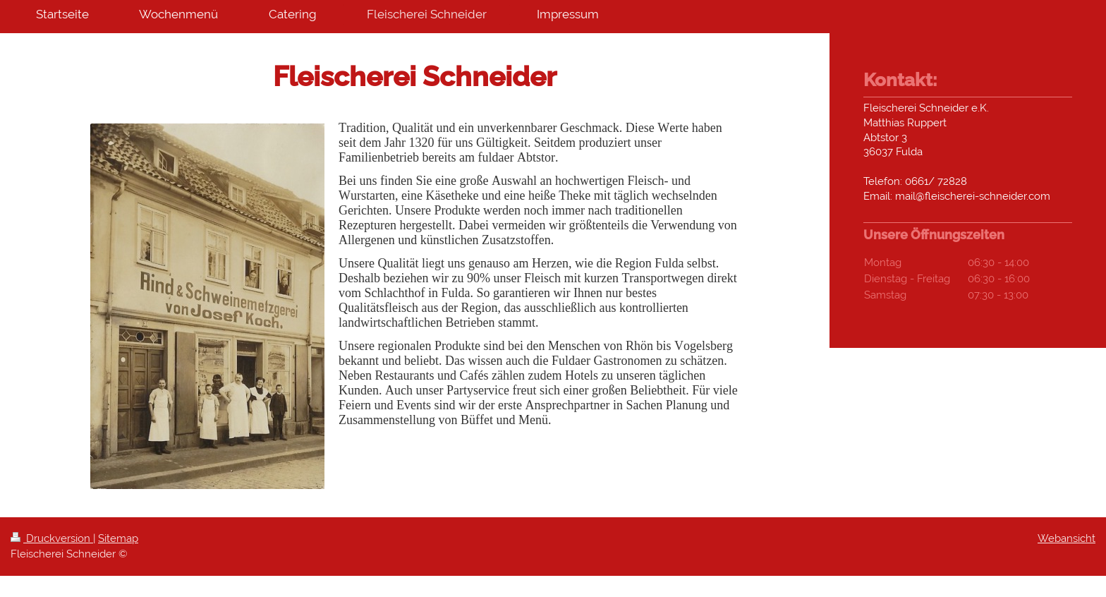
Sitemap (118, 538)
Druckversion (52, 538)
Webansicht (1066, 538)
